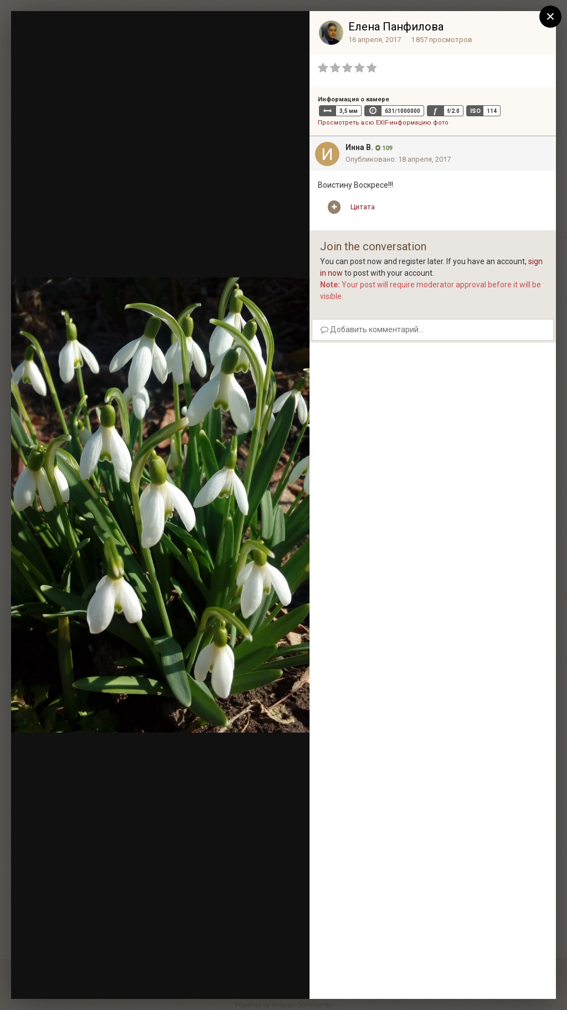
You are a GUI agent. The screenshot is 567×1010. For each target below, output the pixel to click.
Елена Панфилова (396, 26)
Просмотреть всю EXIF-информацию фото (383, 122)
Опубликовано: (398, 159)
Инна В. (359, 147)
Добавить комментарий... (372, 329)
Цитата (362, 207)
